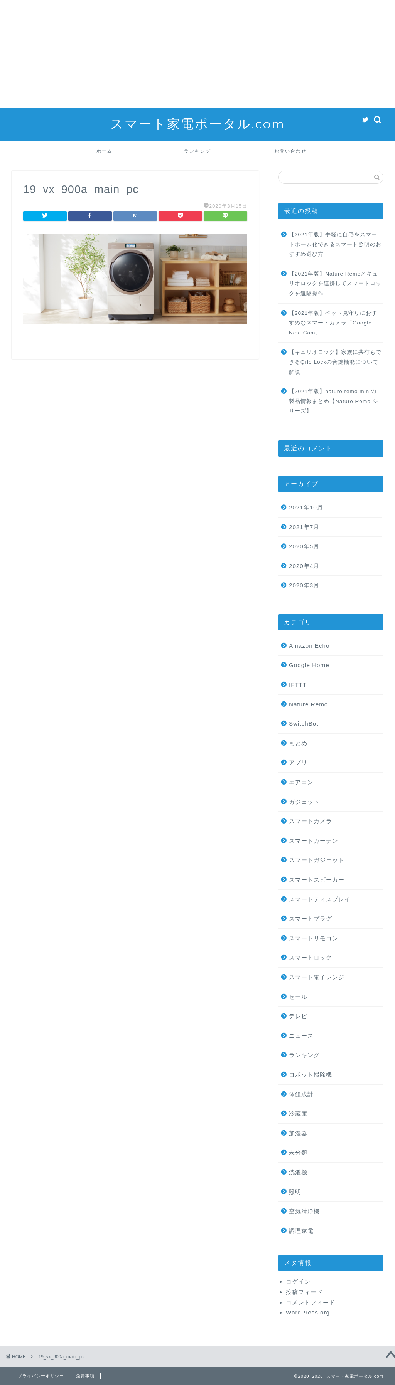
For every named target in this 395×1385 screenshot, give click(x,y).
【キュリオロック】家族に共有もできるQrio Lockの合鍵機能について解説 (335, 362)
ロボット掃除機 (310, 1074)
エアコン (301, 782)
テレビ (298, 1016)
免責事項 (85, 1375)
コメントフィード (310, 1302)
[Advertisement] (197, 54)
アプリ (298, 762)
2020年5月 (304, 546)
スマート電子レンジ (316, 977)
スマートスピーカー (316, 879)
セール (298, 996)
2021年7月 (304, 527)
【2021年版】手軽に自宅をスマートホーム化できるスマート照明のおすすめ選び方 (335, 244)
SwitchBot (304, 723)
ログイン (298, 1281)
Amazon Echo (309, 645)
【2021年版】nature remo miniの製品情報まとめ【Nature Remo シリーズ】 (333, 401)
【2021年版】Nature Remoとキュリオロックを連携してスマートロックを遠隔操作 (335, 283)
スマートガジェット (316, 860)
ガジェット (304, 801)
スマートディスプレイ (320, 899)
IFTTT (298, 684)
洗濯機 (298, 1172)
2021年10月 (306, 507)
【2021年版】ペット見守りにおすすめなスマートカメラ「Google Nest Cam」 (333, 323)
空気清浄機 (304, 1211)
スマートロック (310, 957)
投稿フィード (304, 1292)
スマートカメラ (310, 821)
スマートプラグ (310, 918)
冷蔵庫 (298, 1113)
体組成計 (301, 1094)
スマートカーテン (313, 840)
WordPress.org (308, 1312)
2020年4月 (304, 566)
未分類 (298, 1152)
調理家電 (301, 1230)
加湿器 (298, 1133)
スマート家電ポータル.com (197, 123)
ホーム (104, 151)
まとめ (298, 743)
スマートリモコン (313, 938)
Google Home (309, 665)
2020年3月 (304, 585)
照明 (295, 1191)
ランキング (197, 151)
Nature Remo (308, 704)
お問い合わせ (290, 151)
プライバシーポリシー (41, 1375)
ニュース (301, 1035)
